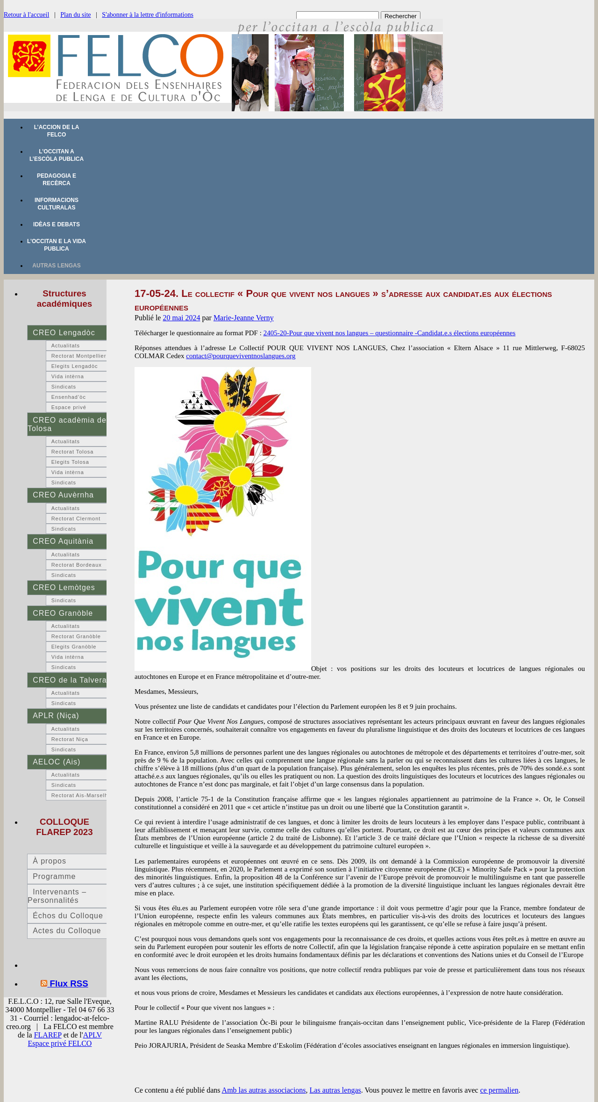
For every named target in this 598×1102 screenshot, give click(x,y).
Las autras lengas (335, 1090)
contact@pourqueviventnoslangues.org (240, 356)
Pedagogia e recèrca (56, 180)
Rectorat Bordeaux (76, 565)
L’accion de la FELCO (56, 131)
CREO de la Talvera (70, 680)
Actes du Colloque (67, 931)
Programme (54, 876)
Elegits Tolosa (70, 462)
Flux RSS (69, 983)
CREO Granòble (63, 613)
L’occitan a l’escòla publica (56, 155)
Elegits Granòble (74, 646)
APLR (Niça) (56, 716)
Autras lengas (56, 265)
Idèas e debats (56, 224)
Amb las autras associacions (264, 1090)
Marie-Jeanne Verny (244, 318)
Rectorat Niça (69, 739)
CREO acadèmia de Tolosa (67, 424)
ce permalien (499, 1090)
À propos (49, 861)
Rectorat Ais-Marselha (81, 795)
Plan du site (75, 14)
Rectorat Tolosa (72, 451)
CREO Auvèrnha (63, 495)
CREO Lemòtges (64, 587)
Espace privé (68, 407)
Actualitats (65, 345)
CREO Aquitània (63, 541)
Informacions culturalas (56, 204)
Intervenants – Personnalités (57, 896)
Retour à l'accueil (26, 14)
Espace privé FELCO (60, 1043)
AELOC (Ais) (56, 762)
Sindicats (63, 386)
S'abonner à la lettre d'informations (147, 14)
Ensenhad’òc (68, 397)
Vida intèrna (67, 376)
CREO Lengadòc (64, 333)
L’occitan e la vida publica (56, 245)
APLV (92, 1035)
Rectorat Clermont (76, 518)
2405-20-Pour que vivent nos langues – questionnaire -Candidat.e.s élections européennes (389, 333)
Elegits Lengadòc (74, 366)
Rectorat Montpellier (79, 356)
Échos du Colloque (68, 916)
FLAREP (48, 1035)
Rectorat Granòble (76, 636)
